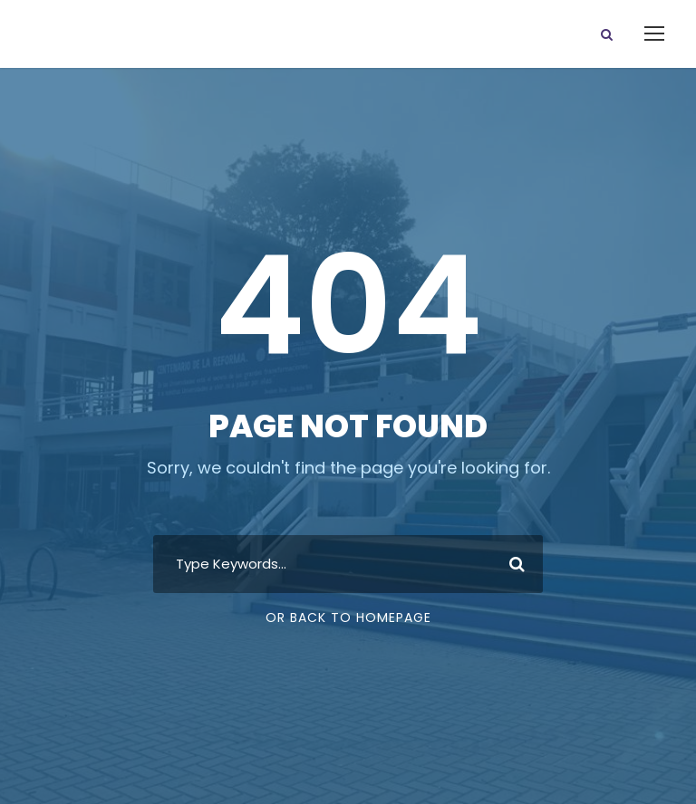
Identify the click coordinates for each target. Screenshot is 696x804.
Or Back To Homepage (348, 617)
